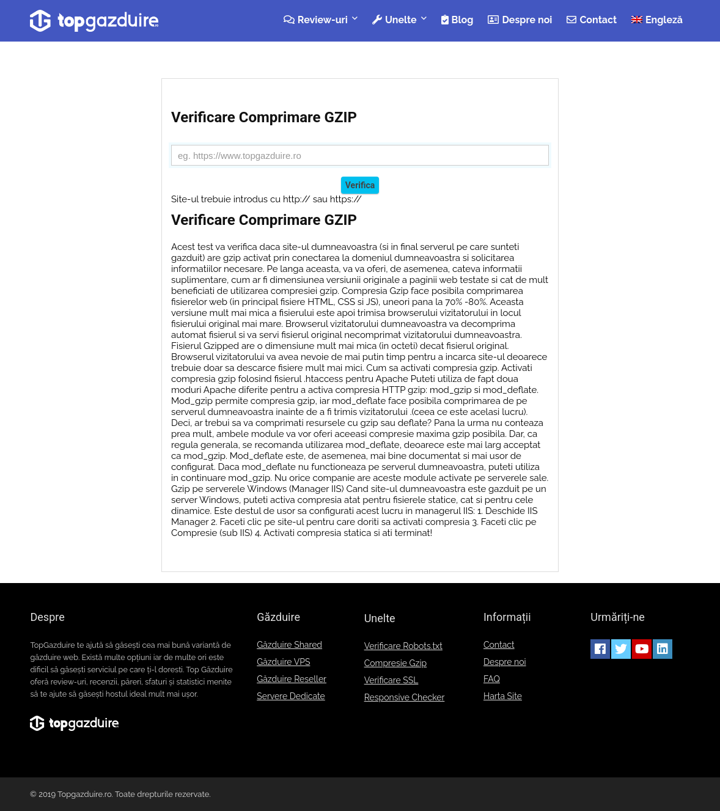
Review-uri (316, 20)
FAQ (491, 679)
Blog (457, 20)
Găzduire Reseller (291, 679)
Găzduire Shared (289, 645)
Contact (592, 20)
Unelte (394, 20)
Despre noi (520, 20)
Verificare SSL (391, 680)
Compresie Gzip (395, 663)
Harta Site (502, 696)
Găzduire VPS (283, 662)
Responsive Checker (404, 697)
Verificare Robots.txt (403, 646)
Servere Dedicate (291, 696)
